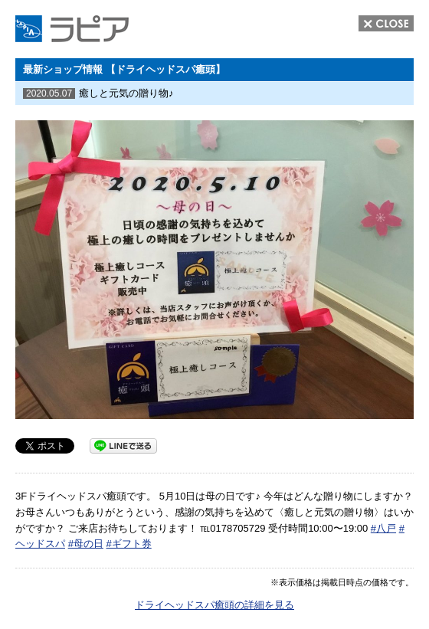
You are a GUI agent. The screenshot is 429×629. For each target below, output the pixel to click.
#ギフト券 (128, 543)
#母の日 (85, 543)
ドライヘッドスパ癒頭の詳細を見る (214, 605)
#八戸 (383, 528)
